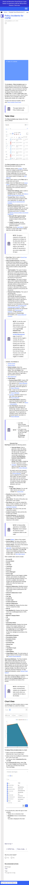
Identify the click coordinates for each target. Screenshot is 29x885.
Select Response (12, 376)
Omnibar (20, 168)
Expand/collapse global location (27, 12)
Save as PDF (5, 23)
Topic (6, 868)
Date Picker (20, 227)
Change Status (11, 365)
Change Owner (11, 363)
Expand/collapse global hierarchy (2, 12)
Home (5, 12)
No (14, 857)
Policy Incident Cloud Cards (14, 102)
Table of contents (12, 61)
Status (12, 539)
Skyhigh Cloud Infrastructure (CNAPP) (18, 12)
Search (2, 883)
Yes (8, 857)
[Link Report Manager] (15, 416)
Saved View (24, 257)
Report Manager (23, 383)
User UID (8, 548)
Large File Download (11, 507)
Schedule (11, 394)
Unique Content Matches (14, 656)
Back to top (8, 844)
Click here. (17, 5)
